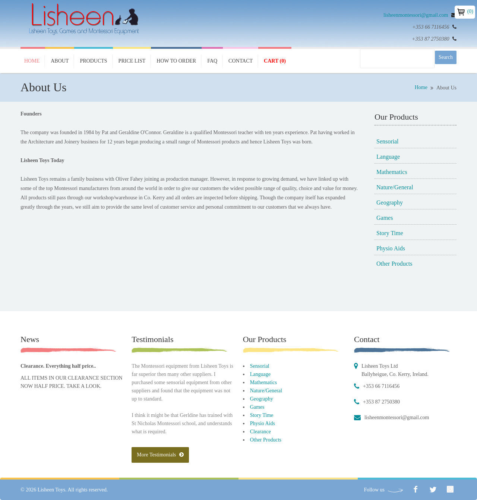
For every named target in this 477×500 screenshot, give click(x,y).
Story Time (389, 233)
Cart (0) (275, 61)
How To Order (176, 61)
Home (32, 61)
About (60, 61)
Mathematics (391, 172)
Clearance (260, 431)
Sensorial (387, 141)
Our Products (265, 339)
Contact (240, 61)
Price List (132, 61)
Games (384, 218)
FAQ (212, 61)
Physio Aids (390, 248)
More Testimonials (160, 455)
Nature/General (394, 187)
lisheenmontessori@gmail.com (415, 15)
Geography (389, 202)
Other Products (394, 263)
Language (388, 157)
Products (93, 61)
